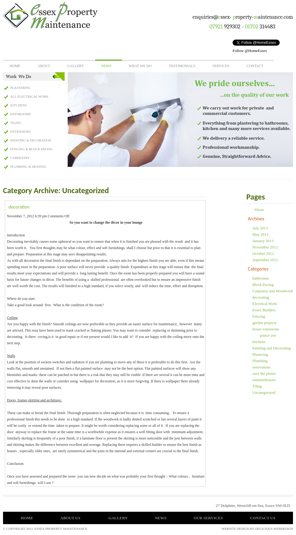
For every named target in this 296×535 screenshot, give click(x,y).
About (43, 66)
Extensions (20, 131)
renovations (262, 367)
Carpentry (20, 158)
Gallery (75, 66)
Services (221, 66)
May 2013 (261, 234)
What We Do (140, 66)
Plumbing (260, 360)
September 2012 (265, 260)
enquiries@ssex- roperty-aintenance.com (243, 17)
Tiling (15, 123)
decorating (261, 297)
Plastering (20, 87)
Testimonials (182, 66)
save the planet (264, 373)
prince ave (268, 335)
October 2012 (263, 253)
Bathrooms (20, 114)
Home (15, 66)
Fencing (259, 316)
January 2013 (263, 240)
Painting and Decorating (272, 348)
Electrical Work (265, 303)
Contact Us (262, 518)
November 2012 (265, 247)
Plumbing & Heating (28, 166)
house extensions (266, 329)
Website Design (235, 528)
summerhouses (264, 380)
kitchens (259, 341)
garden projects (265, 322)
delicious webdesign (274, 528)
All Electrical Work (29, 96)
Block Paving (263, 284)
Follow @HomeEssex (250, 50)
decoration (19, 207)
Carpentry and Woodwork (273, 291)
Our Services (208, 518)
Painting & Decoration (30, 140)
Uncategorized (264, 392)
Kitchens (18, 105)
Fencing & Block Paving (31, 149)
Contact (254, 66)
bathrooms (261, 278)
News (106, 66)
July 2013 (260, 228)
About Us (70, 518)
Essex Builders (264, 310)
